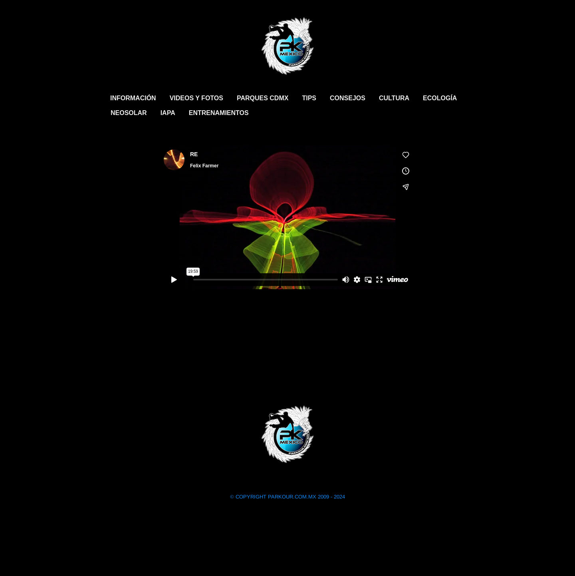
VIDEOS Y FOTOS (196, 98)
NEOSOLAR (129, 112)
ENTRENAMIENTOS (219, 112)
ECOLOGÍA (440, 98)
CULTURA (394, 98)
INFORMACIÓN (133, 98)
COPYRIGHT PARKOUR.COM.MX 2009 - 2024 (287, 497)
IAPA (168, 112)
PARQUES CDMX (263, 98)
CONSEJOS (347, 98)
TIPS (309, 98)
